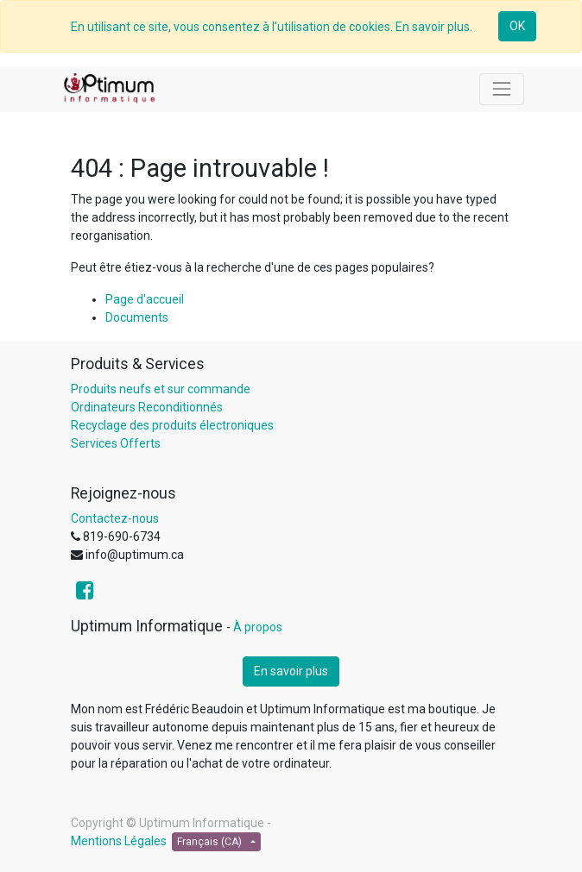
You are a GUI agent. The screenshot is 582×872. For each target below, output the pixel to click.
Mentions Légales (119, 841)
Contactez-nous (115, 518)
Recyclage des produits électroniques (172, 425)
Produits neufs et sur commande (160, 389)
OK (517, 26)
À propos (257, 627)
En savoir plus (291, 671)
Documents (136, 317)
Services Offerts (116, 443)
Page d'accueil (144, 299)
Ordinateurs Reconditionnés (147, 407)
